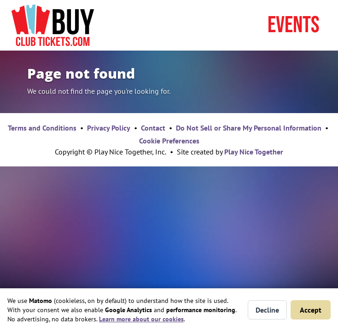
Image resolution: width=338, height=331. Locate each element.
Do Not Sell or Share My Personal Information (248, 127)
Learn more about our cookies (141, 319)
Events (294, 25)
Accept (310, 309)
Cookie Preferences (169, 140)
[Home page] (52, 25)
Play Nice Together (253, 151)
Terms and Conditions (42, 127)
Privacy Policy (108, 127)
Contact (153, 127)
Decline (267, 309)
